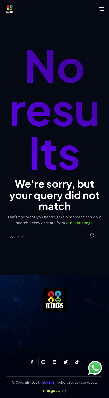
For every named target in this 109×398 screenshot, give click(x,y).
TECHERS (47, 382)
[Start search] (92, 235)
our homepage (79, 222)
